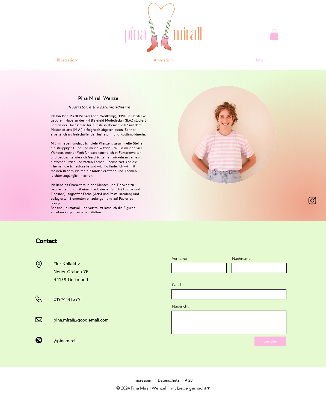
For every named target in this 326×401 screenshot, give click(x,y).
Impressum (143, 380)
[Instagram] (312, 200)
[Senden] (270, 341)
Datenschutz (168, 380)
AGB (188, 380)
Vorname (179, 258)
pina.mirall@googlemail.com (81, 320)
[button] (274, 34)
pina (146, 35)
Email (176, 285)
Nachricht (180, 306)
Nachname (241, 258)
